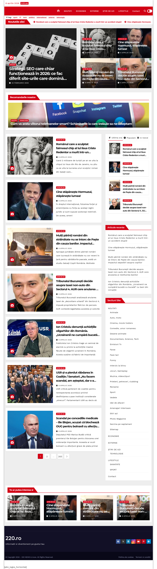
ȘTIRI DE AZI (108, 11)
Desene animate (118, 333)
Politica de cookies (126, 557)
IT (20, 17)
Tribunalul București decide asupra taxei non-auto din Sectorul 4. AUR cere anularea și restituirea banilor (133, 79)
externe (51, 17)
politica (32, 17)
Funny (113, 360)
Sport (112, 392)
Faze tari (114, 355)
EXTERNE (94, 11)
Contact (136, 11)
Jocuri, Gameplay (118, 371)
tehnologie (61, 17)
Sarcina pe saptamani (121, 424)
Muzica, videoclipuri (120, 376)
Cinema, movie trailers (121, 323)
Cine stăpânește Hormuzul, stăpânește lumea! (132, 46)
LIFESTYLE (123, 11)
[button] (145, 11)
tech (25, 17)
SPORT (113, 469)
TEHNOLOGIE (24, 120)
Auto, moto (115, 318)
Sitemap (114, 429)
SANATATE (115, 464)
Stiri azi (114, 413)
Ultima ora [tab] (115, 137)
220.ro (13, 538)
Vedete (113, 397)
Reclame (114, 387)
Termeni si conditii (143, 557)
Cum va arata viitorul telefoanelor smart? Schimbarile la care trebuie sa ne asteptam (71, 124)
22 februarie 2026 (20, 83)
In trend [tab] (142, 138)
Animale (114, 312)
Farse (112, 349)
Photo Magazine (118, 419)
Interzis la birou (118, 365)
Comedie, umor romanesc (123, 328)
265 (60, 456)
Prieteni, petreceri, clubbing (124, 381)
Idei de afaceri (117, 403)
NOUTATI (68, 11)
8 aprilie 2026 (91, 53)
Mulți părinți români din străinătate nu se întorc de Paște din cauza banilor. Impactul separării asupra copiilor (98, 79)
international (41, 17)
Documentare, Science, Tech (124, 339)
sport (15, 17)
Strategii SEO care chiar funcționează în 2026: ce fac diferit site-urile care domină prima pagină (36, 76)
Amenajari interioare (120, 408)
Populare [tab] (130, 138)
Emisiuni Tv (115, 344)
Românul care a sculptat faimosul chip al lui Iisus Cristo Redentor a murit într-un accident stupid (97, 49)
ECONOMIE (81, 11)
